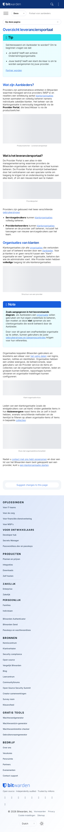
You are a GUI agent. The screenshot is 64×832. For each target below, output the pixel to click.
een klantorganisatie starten (34, 465)
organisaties (36, 247)
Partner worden (14, 70)
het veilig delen (38, 356)
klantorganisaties (44, 95)
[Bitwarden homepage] (16, 785)
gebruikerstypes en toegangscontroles (26, 337)
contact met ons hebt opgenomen (29, 459)
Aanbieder (47, 250)
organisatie (42, 314)
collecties (21, 420)
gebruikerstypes (11, 212)
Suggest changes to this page (32, 485)
